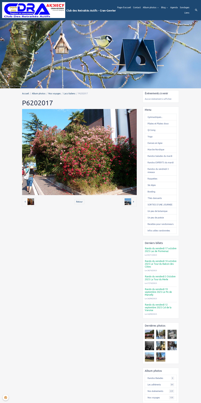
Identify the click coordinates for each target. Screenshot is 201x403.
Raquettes (152, 178)
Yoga (150, 136)
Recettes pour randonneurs (161, 224)
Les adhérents (161, 384)
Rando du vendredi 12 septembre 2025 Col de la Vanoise (158, 307)
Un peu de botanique (157, 211)
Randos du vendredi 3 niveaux (158, 170)
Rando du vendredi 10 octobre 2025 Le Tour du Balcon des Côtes (161, 264)
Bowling (151, 191)
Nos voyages (54, 93)
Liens (186, 13)
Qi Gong (151, 130)
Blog (163, 7)
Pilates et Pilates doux (158, 123)
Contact (137, 7)
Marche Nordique (156, 149)
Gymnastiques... (155, 117)
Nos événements (161, 391)
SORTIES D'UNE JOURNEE (160, 204)
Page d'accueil (124, 7)
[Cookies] (6, 397)
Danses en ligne (155, 143)
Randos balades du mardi (160, 156)
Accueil (25, 93)
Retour (79, 202)
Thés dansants (155, 198)
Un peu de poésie (156, 217)
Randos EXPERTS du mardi (161, 162)
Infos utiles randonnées (159, 230)
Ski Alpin (152, 185)
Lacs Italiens (69, 93)
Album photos (150, 7)
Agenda (174, 7)
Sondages (184, 7)
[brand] (56, 10)
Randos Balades (161, 378)
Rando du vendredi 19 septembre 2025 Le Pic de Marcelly (158, 292)
